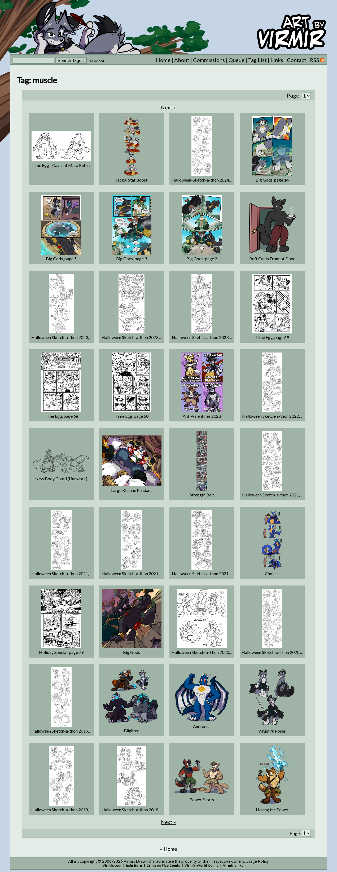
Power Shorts (202, 799)
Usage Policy (257, 861)
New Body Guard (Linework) (61, 478)
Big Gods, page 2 (201, 258)
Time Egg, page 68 (61, 416)
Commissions (209, 60)
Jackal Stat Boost (131, 179)
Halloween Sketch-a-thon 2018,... (61, 809)
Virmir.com (112, 865)
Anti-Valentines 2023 (202, 416)
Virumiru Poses (272, 730)
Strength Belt (202, 494)
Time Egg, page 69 (272, 337)
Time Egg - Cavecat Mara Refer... (61, 165)
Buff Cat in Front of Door (272, 258)
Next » (168, 107)
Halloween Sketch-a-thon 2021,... (272, 494)
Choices (272, 573)
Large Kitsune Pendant (131, 490)
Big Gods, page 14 (272, 179)
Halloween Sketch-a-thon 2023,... (61, 337)
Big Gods (131, 652)
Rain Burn (134, 865)
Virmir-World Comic (201, 865)
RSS (317, 60)
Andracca (202, 726)
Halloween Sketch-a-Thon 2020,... (201, 652)
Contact (296, 60)
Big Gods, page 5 (61, 258)
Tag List (257, 60)
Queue (236, 60)
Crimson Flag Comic (163, 865)
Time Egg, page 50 (131, 416)
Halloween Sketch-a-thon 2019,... (61, 730)
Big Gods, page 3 (131, 258)
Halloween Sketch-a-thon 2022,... (272, 416)
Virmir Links (233, 865)
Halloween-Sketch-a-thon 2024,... (202, 179)
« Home (168, 849)
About (181, 60)
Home (163, 60)
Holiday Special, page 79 (61, 652)
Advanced (97, 61)
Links (276, 60)
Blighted (131, 730)
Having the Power (272, 809)
